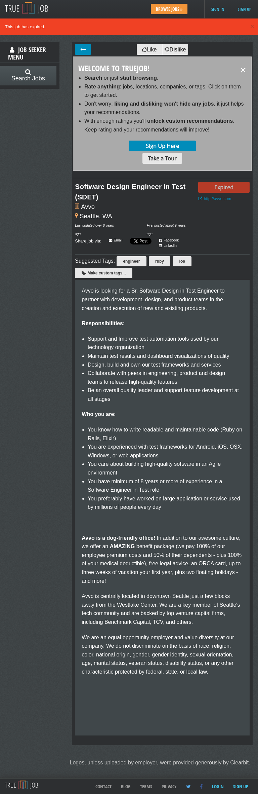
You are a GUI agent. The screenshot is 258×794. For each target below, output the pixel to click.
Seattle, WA (96, 216)
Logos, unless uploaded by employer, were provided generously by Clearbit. (160, 762)
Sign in (217, 9)
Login (218, 786)
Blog (126, 786)
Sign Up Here (162, 146)
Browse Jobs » (169, 9)
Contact (103, 786)
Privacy (169, 786)
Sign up (244, 9)
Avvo (88, 206)
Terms (146, 786)
